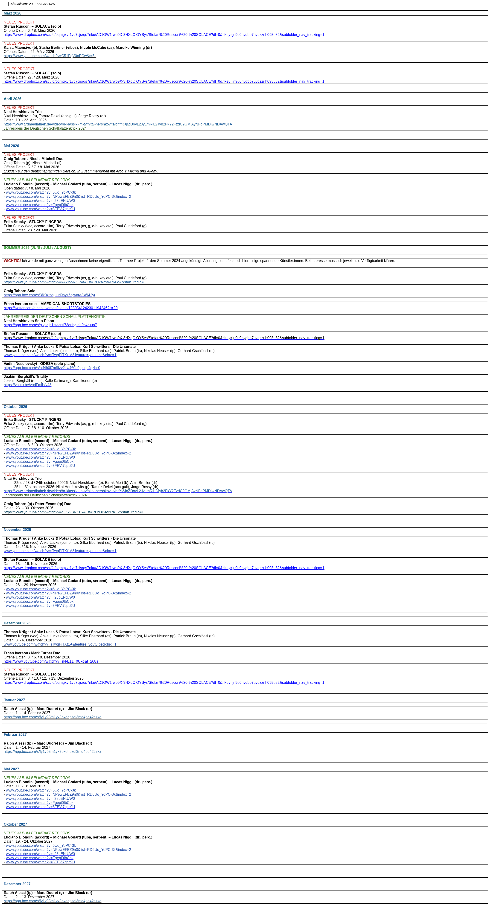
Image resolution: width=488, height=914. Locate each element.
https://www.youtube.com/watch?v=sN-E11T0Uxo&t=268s (51, 661)
